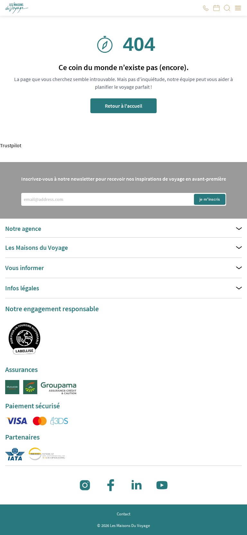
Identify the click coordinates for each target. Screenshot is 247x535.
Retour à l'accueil (123, 106)
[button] (17, 8)
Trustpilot (10, 145)
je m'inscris (209, 199)
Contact (123, 514)
